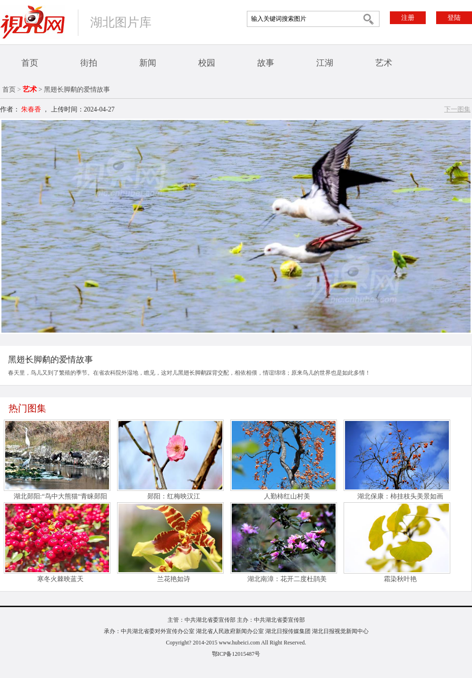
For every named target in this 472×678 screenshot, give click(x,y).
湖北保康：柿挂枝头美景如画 (400, 496)
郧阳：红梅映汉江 (173, 496)
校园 (206, 63)
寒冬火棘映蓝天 (60, 579)
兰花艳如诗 (173, 579)
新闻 (147, 63)
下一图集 (457, 109)
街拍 (88, 63)
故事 (265, 63)
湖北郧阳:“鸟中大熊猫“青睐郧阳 (60, 496)
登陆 (454, 17)
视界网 (32, 22)
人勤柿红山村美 (287, 496)
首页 (29, 63)
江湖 (324, 63)
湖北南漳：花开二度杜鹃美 (287, 579)
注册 (407, 17)
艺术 (383, 63)
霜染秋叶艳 (400, 579)
